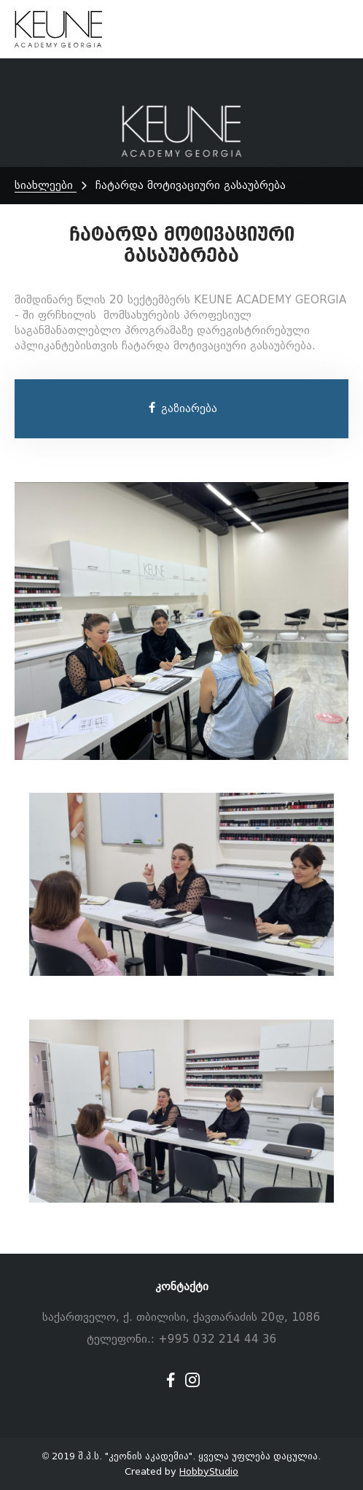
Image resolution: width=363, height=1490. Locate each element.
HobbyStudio (208, 1471)
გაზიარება (182, 408)
